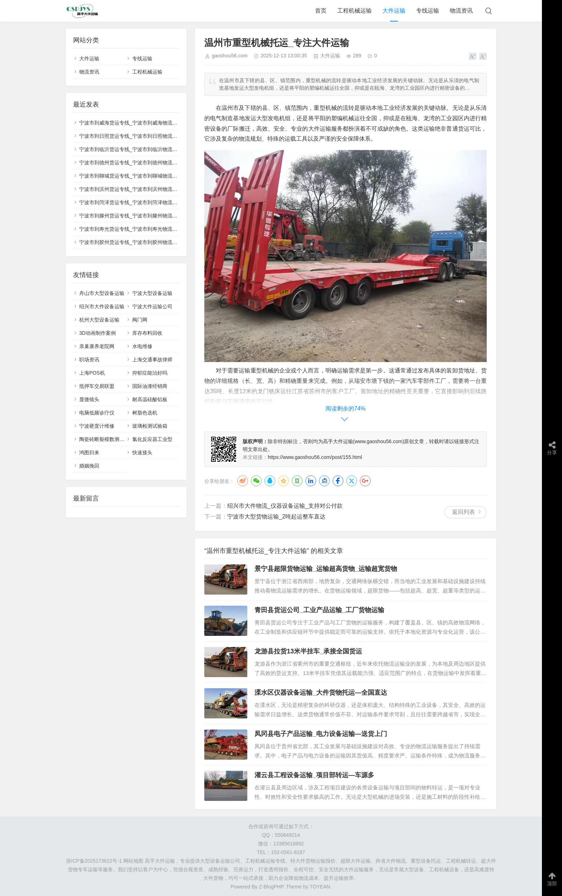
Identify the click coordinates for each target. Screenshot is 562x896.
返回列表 (463, 512)
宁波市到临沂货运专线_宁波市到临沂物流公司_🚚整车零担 (145, 149)
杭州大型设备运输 (99, 320)
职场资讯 (89, 359)
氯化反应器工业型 (152, 439)
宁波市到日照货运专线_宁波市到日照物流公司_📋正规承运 (145, 136)
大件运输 (393, 11)
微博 (242, 480)
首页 (321, 11)
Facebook (338, 480)
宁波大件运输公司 (152, 306)
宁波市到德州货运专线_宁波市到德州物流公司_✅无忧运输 (145, 162)
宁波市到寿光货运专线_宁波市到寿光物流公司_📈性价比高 (145, 229)
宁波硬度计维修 (96, 426)
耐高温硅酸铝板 (149, 399)
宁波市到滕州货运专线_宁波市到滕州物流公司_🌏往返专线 (145, 216)
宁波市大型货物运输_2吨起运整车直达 (276, 516)
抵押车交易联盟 (96, 386)
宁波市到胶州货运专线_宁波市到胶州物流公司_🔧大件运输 (145, 242)
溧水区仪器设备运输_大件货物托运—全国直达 (320, 692)
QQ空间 (283, 480)
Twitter (351, 480)
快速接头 (142, 452)
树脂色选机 (144, 413)
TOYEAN (320, 887)
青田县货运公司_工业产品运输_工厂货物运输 (319, 610)
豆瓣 (297, 480)
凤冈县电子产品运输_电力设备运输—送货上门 (320, 733)
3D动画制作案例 (97, 333)
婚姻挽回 (89, 466)
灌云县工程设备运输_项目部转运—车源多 (314, 775)
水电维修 (142, 346)
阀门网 (139, 320)
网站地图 (133, 861)
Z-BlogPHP (271, 887)
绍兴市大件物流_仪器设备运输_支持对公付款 (285, 506)
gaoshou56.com (230, 55)
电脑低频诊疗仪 (96, 413)
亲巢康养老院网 (96, 346)
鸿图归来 (89, 452)
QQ (270, 480)
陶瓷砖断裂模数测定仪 (104, 439)
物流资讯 (461, 11)
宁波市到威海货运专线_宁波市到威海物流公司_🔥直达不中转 (147, 123)
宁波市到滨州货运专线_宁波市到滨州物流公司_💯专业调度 (145, 189)
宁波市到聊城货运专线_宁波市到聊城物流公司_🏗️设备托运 (145, 176)
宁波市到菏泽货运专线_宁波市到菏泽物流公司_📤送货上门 (145, 202)
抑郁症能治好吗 (149, 373)
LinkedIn (310, 480)
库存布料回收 (147, 333)
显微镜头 (89, 399)
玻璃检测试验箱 (149, 426)
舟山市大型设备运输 (101, 293)
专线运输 (427, 11)
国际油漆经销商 (149, 386)
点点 (324, 480)
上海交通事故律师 (152, 359)
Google (365, 480)
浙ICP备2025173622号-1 (94, 861)
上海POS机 (92, 373)
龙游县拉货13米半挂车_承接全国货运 (308, 651)
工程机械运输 (354, 11)
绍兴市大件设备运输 (101, 306)
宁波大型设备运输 (152, 293)
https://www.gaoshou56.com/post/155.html (315, 457)
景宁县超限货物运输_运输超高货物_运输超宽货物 (325, 568)
